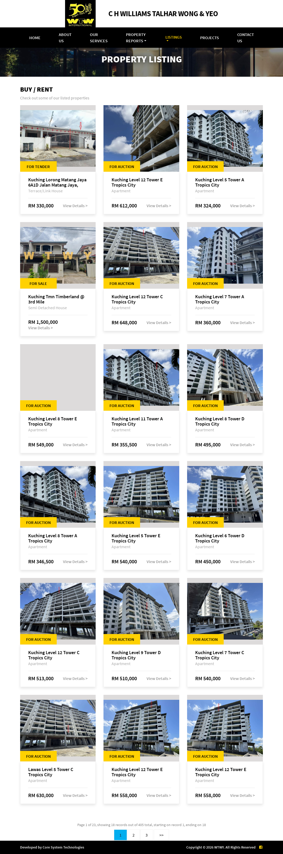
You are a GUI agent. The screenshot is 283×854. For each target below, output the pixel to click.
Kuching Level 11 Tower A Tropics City (137, 421)
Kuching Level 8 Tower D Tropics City (219, 421)
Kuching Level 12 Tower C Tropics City (137, 299)
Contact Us (245, 37)
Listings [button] (173, 37)
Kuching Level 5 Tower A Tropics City (219, 182)
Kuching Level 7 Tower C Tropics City (219, 655)
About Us (65, 37)
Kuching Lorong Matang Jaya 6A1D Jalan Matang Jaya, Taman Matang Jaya (57, 182)
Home (35, 37)
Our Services (99, 37)
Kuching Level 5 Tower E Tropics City (136, 538)
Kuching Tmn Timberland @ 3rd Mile (56, 299)
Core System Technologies (63, 847)
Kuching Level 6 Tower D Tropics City (219, 538)
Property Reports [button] (136, 37)
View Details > (75, 205)
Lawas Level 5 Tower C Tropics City (50, 772)
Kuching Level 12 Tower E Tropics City (137, 182)
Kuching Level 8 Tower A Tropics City (52, 538)
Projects (209, 37)
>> (161, 835)
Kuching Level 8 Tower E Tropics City (52, 421)
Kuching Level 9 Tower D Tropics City (136, 655)
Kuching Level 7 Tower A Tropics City (219, 299)
